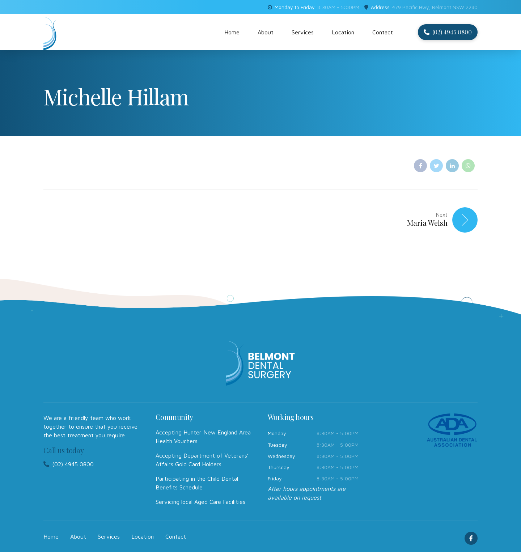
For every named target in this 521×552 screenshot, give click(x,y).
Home (232, 32)
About (266, 32)
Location (343, 32)
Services (303, 32)
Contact (382, 32)
